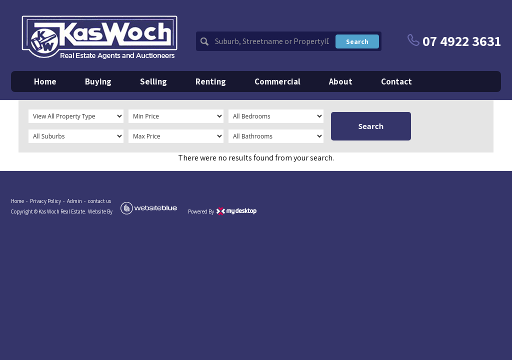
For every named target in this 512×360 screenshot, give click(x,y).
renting (211, 81)
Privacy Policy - (48, 201)
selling (153, 81)
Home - (19, 201)
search (357, 41)
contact (396, 81)
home (45, 81)
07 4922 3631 (454, 41)
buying (98, 81)
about (340, 81)
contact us (99, 201)
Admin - (76, 201)
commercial (277, 81)
